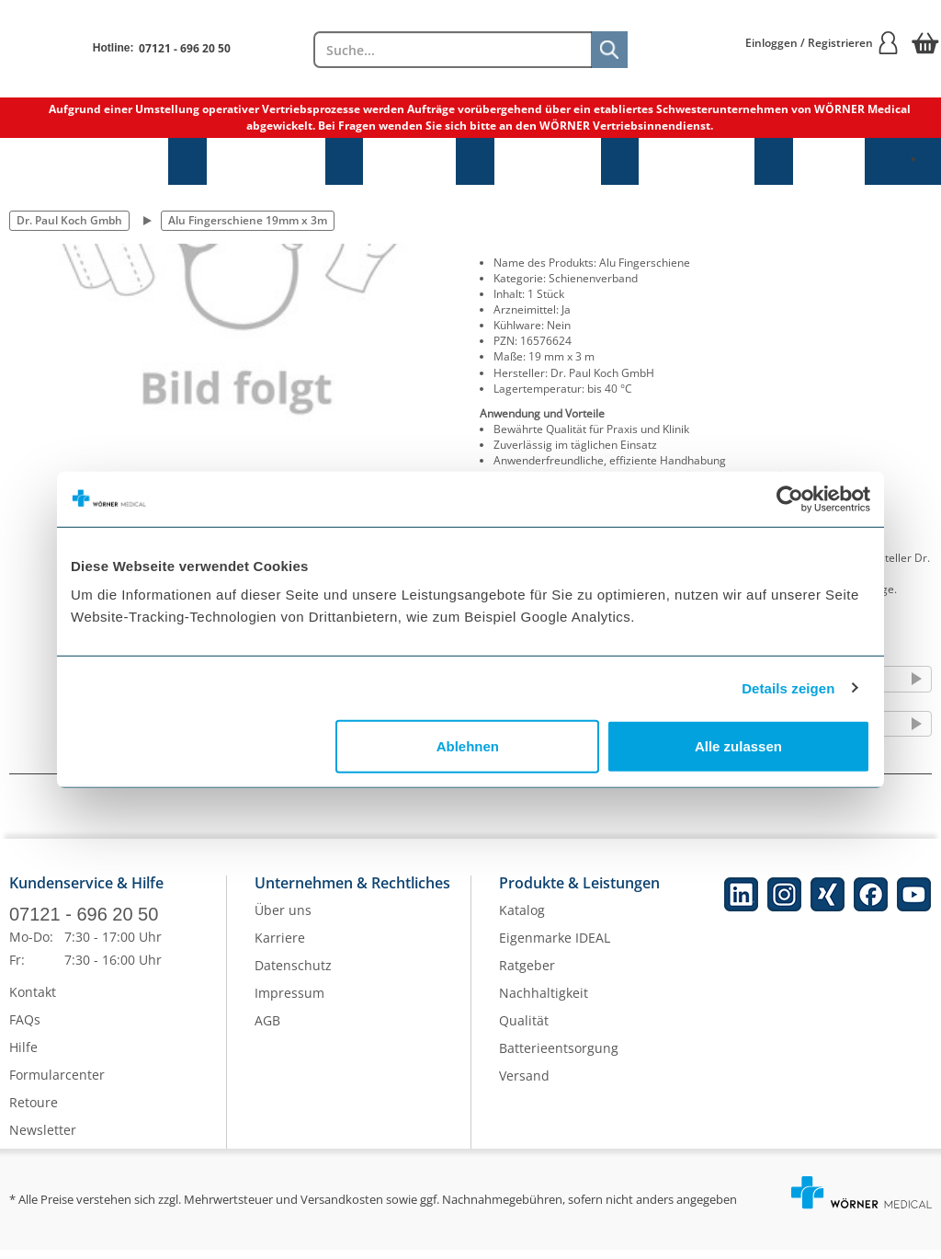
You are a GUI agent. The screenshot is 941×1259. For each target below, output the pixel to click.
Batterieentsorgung (558, 1057)
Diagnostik (547, 161)
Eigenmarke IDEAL (554, 947)
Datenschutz (293, 974)
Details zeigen (788, 687)
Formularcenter (57, 1084)
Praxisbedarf (266, 161)
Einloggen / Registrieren (822, 42)
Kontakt (32, 1001)
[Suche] (609, 49)
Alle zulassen (738, 746)
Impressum (289, 1002)
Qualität (524, 1029)
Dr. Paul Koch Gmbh (69, 220)
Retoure (33, 1111)
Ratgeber (527, 974)
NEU (829, 161)
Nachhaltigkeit (543, 1002)
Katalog (522, 919)
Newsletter (42, 1139)
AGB (267, 1029)
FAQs (24, 1028)
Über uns (283, 919)
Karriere (280, 947)
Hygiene (409, 161)
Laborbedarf (697, 161)
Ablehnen (467, 746)
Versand (524, 1084)
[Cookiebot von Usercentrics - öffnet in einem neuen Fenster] (789, 498)
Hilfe (23, 1056)
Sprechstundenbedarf (84, 161)
